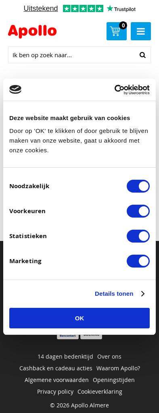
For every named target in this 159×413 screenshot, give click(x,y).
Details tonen (114, 293)
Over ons (109, 356)
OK (79, 318)
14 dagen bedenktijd (65, 356)
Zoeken (142, 55)
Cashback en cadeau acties (55, 368)
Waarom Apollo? (118, 368)
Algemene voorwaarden (57, 380)
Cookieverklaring (99, 391)
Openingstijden (114, 380)
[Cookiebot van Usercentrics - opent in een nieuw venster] (115, 90)
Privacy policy (55, 391)
